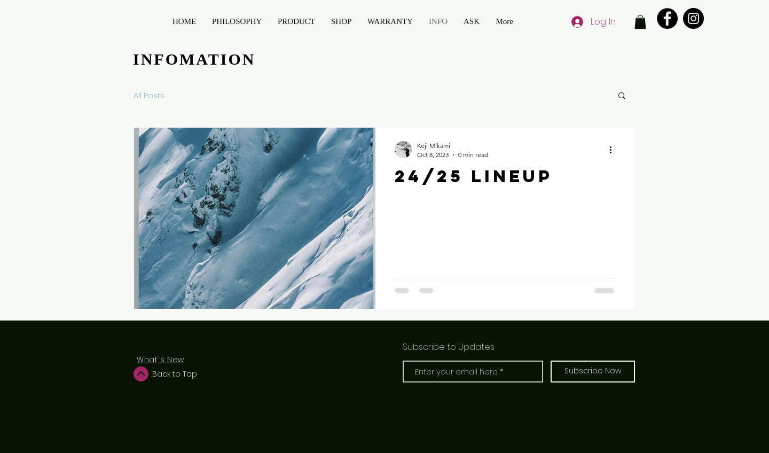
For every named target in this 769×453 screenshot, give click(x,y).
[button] (640, 22)
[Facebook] (667, 18)
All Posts (149, 95)
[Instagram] (693, 18)
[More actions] (614, 149)
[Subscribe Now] (593, 371)
